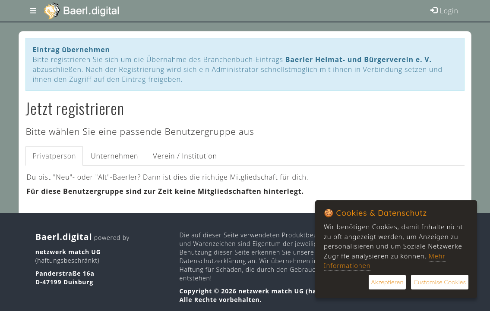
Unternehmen (114, 156)
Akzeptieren (387, 282)
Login (444, 11)
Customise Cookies (440, 282)
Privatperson (54, 156)
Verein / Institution (185, 156)
